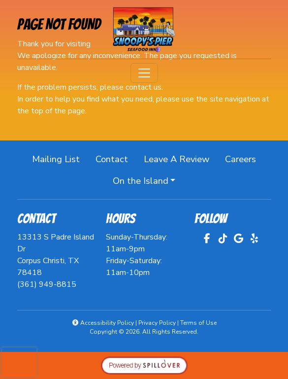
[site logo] (144, 30)
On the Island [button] (140, 180)
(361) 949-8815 (46, 284)
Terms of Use (198, 323)
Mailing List (56, 159)
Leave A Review (180, 158)
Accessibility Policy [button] (102, 323)
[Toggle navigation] (144, 73)
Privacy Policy (157, 323)
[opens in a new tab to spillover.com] (144, 364)
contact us (143, 87)
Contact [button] (116, 158)
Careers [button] (244, 158)
